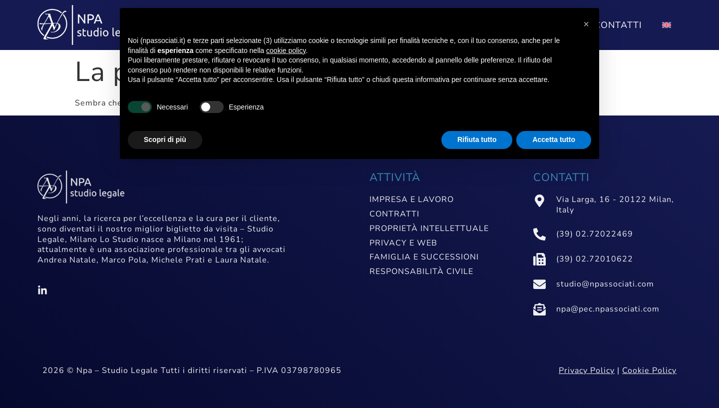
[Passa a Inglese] (666, 25)
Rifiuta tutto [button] (477, 140)
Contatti (618, 25)
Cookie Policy (649, 370)
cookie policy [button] (286, 50)
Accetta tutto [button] (553, 140)
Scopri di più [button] (165, 140)
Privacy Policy (587, 370)
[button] (586, 24)
